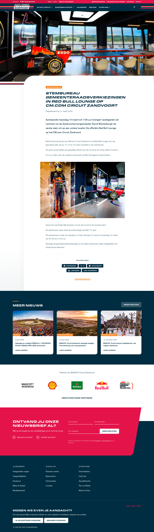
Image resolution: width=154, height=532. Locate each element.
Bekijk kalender (66, 1)
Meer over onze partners (77, 398)
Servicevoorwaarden (106, 441)
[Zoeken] (134, 7)
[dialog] (77, 519)
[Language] (140, 1)
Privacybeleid (97, 441)
